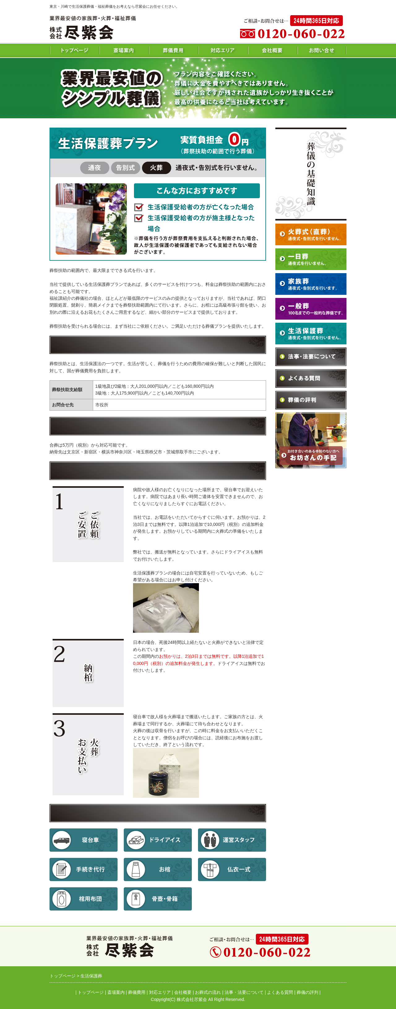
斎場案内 (116, 992)
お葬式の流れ (208, 992)
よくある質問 (280, 992)
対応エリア (160, 992)
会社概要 (183, 992)
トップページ (91, 992)
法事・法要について (244, 992)
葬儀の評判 (307, 992)
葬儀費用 (136, 992)
